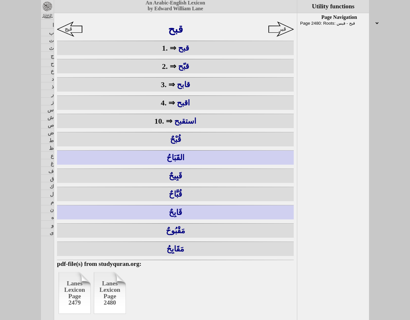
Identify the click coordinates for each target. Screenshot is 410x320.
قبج (68, 29)
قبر (282, 29)
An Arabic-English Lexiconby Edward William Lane (175, 5)
